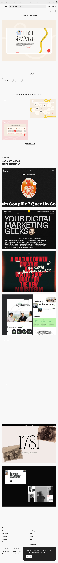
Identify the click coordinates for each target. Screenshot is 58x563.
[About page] (29, 314)
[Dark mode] (29, 401)
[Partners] (43, 108)
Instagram (11, 553)
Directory (4, 539)
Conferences (5, 542)
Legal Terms (14, 551)
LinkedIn (17, 553)
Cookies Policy (5, 551)
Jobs (31, 533)
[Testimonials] (15, 130)
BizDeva (33, 15)
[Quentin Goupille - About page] (29, 187)
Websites (4, 531)
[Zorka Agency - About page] (29, 229)
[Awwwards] (5, 6)
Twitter (23, 553)
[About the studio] (29, 271)
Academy (32, 531)
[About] (29, 486)
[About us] (29, 358)
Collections (5, 533)
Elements (4, 536)
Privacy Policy (22, 551)
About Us (32, 542)
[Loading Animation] (15, 108)
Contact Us (33, 544)
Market (31, 536)
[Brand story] (29, 443)
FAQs (31, 539)
